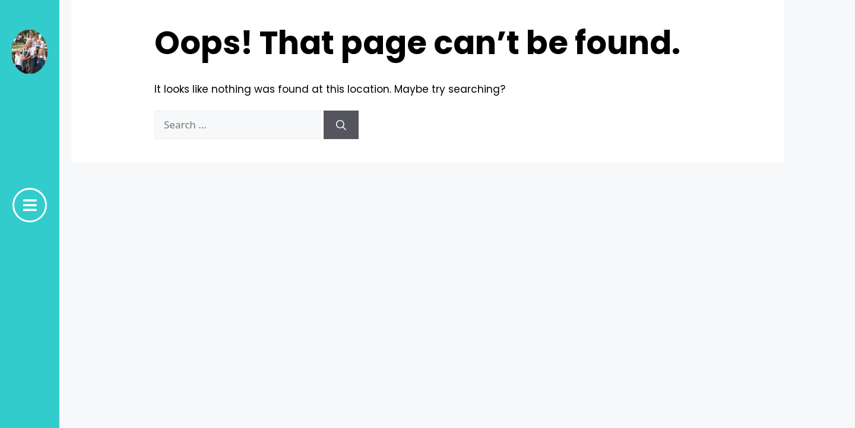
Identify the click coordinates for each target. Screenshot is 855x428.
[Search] (341, 125)
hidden (30, 343)
